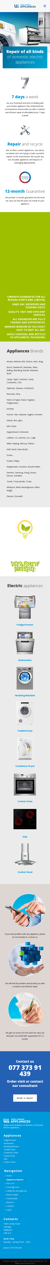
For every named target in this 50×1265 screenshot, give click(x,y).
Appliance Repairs (14, 1179)
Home (8, 1175)
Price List (9, 1183)
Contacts (9, 1206)
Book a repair (11, 1194)
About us (9, 1202)
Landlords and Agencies (16, 1191)
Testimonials (11, 1198)
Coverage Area (12, 1187)
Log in (8, 1210)
